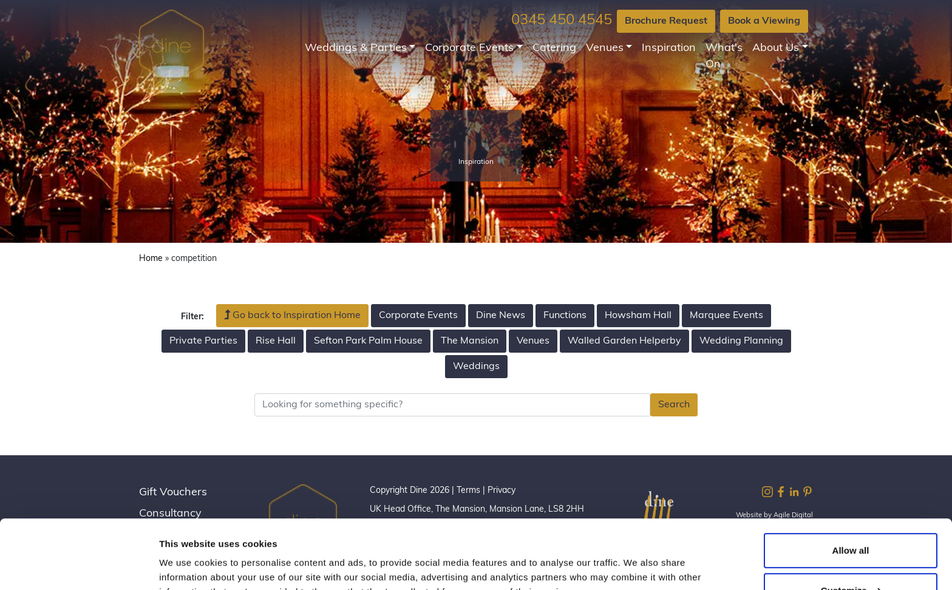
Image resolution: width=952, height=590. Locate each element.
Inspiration (669, 48)
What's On (724, 56)
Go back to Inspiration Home (292, 315)
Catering (554, 48)
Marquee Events (726, 315)
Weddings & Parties (356, 48)
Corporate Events (469, 48)
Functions (564, 315)
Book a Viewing (764, 21)
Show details (187, 566)
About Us (775, 48)
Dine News (500, 315)
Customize (851, 531)
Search (674, 405)
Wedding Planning (741, 341)
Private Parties (203, 341)
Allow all (850, 491)
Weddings (476, 366)
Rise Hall (276, 341)
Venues (605, 48)
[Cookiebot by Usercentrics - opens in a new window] (78, 566)
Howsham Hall (638, 315)
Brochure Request (666, 21)
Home (151, 258)
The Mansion (469, 341)
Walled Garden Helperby (624, 341)
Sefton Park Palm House (368, 341)
